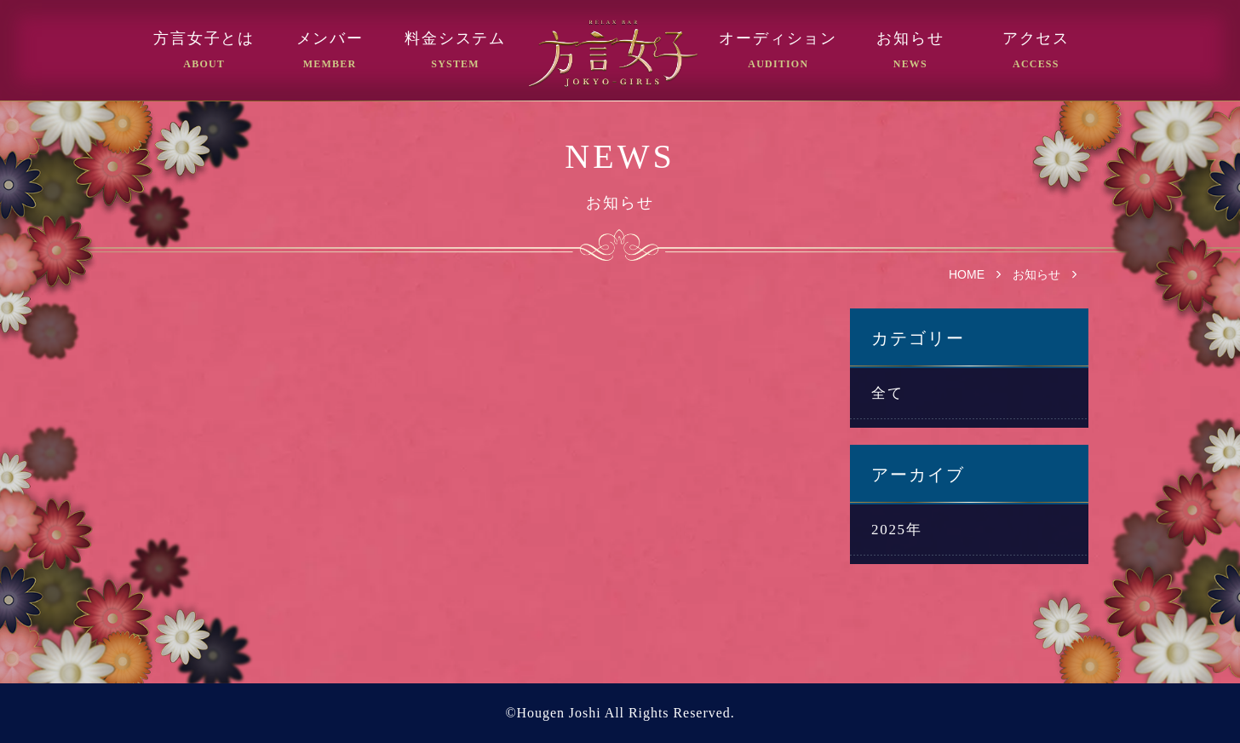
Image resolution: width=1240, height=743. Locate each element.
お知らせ (910, 39)
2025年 (896, 529)
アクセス (1036, 39)
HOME (967, 274)
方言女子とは (204, 39)
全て (887, 393)
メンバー (330, 39)
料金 (455, 39)
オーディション (778, 39)
